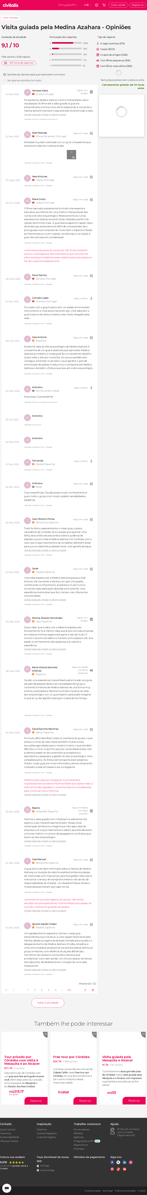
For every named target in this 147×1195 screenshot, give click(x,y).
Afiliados (78, 1133)
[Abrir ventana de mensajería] (6, 1188)
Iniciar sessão (118, 5)
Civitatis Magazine (47, 1133)
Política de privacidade (125, 1191)
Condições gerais (92, 1191)
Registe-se (137, 5)
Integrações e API (84, 1141)
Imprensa (5, 1133)
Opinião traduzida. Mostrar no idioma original (45, 115)
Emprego (79, 1148)
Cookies (142, 1191)
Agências (79, 1137)
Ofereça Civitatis (9, 1141)
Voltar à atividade (10, 17)
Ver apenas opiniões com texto (24, 80)
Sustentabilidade (9, 1137)
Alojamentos (81, 1145)
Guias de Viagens (46, 1137)
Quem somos (7, 1129)
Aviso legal (108, 1191)
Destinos (42, 1129)
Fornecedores (81, 1129)
